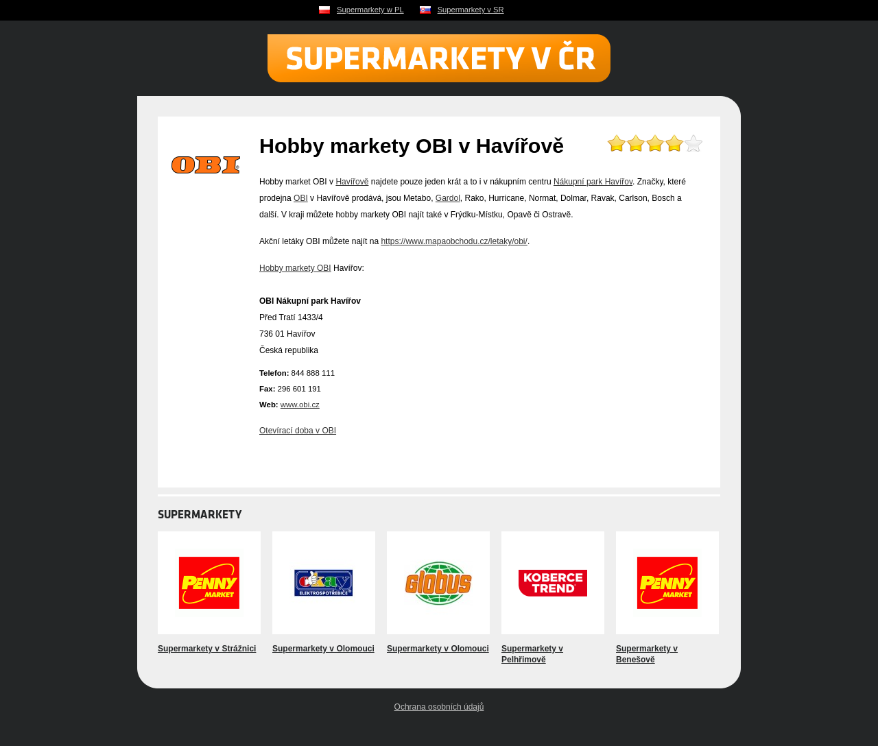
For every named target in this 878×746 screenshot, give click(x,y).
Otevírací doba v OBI (297, 430)
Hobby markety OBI (295, 268)
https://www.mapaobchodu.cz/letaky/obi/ (454, 241)
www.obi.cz (300, 404)
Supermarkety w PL (370, 9)
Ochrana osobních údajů (439, 707)
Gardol (448, 198)
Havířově (351, 181)
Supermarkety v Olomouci (323, 648)
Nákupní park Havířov (593, 181)
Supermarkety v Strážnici (207, 648)
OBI (301, 198)
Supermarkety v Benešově (647, 654)
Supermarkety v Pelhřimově (532, 654)
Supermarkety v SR (471, 9)
